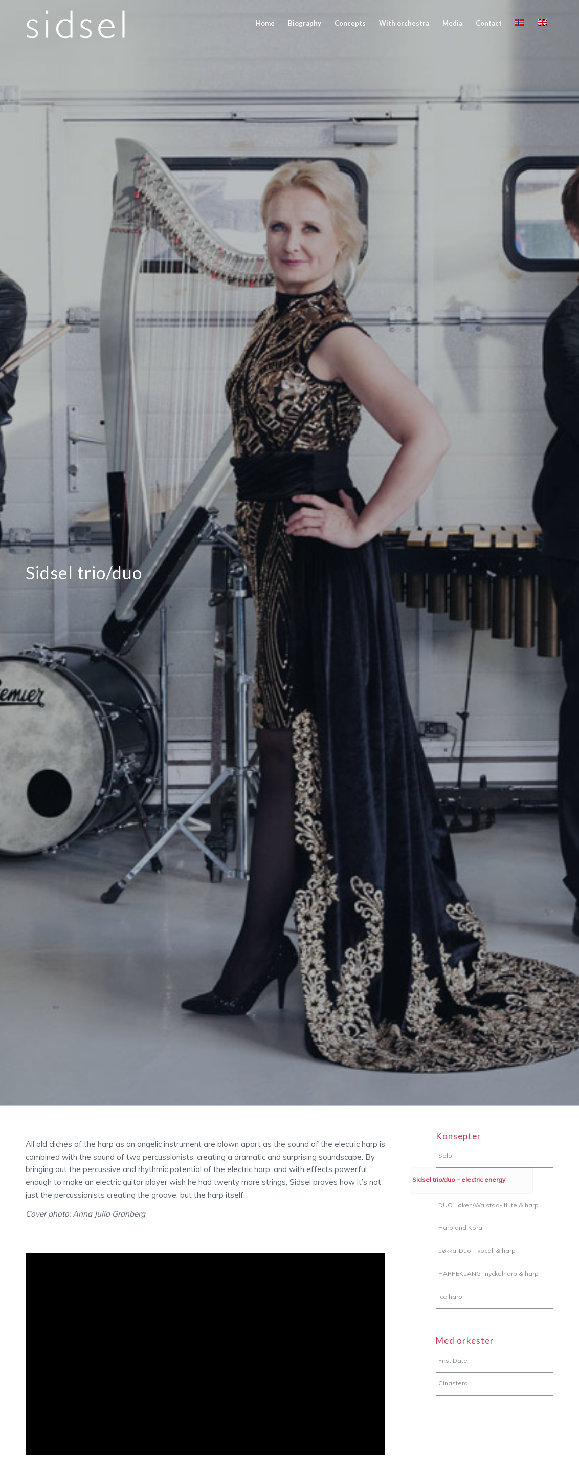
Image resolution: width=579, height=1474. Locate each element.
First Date (452, 1360)
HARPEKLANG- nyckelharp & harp (488, 1273)
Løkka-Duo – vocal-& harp (477, 1250)
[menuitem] (265, 23)
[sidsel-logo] (76, 23)
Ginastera (453, 1383)
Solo (445, 1155)
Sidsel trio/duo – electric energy (458, 1179)
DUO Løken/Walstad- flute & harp (488, 1205)
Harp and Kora (460, 1227)
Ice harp (450, 1296)
